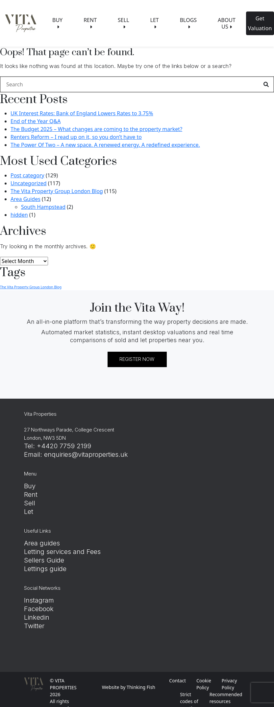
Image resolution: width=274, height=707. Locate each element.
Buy (30, 486)
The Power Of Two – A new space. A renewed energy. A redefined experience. (105, 144)
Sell (29, 503)
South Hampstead (43, 206)
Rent (30, 494)
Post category (27, 175)
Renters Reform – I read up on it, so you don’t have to (76, 137)
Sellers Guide (44, 560)
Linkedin (36, 617)
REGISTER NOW (137, 359)
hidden (19, 214)
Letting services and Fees (62, 552)
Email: (34, 454)
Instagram (39, 600)
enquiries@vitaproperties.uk (86, 454)
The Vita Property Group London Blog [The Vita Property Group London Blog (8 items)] (31, 287)
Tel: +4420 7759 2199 (57, 446)
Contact (177, 680)
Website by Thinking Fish (128, 687)
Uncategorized (29, 183)
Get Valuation (260, 23)
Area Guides (25, 199)
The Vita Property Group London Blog (57, 191)
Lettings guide (45, 569)
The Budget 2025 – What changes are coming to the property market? (96, 129)
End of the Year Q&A (36, 121)
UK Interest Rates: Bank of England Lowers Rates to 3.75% (82, 113)
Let (28, 512)
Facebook (39, 609)
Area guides (42, 543)
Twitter (34, 626)
